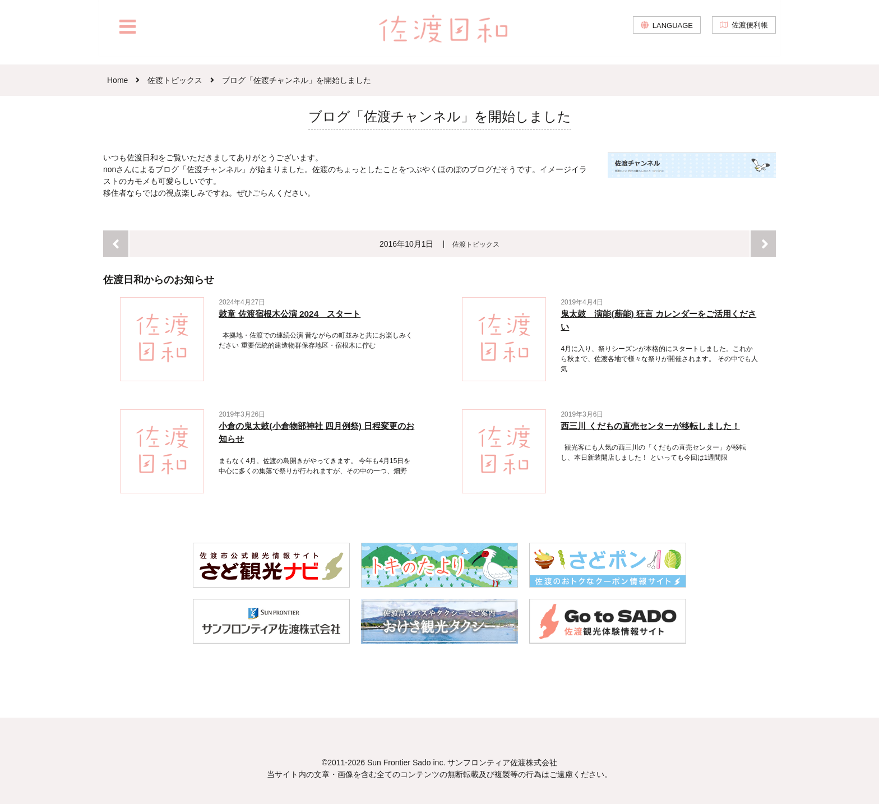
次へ (763, 243)
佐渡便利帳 (747, 34)
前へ (115, 243)
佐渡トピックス (476, 244)
